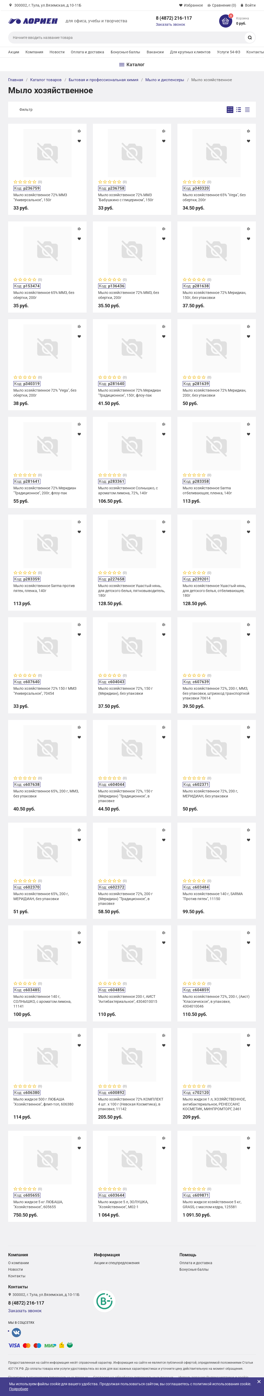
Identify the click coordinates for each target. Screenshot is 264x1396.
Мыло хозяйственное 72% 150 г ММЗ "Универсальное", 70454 (44, 690)
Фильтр (26, 109)
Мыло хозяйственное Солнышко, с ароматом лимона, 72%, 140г (128, 490)
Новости (57, 52)
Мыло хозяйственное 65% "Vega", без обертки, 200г (214, 197)
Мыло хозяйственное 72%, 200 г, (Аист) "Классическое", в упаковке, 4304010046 (216, 1001)
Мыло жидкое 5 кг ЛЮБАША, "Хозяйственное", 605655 (38, 1204)
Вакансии (155, 52)
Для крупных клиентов (190, 52)
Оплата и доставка (87, 52)
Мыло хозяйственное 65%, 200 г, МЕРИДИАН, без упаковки (41, 896)
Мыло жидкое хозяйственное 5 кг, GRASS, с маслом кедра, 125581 (212, 1204)
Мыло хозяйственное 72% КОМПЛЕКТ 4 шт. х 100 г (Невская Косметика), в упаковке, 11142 (130, 1104)
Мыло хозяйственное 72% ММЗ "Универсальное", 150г (40, 197)
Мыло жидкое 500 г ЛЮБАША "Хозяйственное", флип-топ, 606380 (43, 1101)
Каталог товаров (46, 79)
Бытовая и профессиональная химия (103, 79)
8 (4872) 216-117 (174, 18)
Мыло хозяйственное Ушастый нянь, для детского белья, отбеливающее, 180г (214, 590)
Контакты (16, 1276)
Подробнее (18, 1389)
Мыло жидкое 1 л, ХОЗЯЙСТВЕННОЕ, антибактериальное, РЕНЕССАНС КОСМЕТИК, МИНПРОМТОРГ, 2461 (214, 1104)
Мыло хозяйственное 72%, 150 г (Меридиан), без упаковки (125, 690)
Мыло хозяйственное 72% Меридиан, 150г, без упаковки (214, 294)
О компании (18, 1263)
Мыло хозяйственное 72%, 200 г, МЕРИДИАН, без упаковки (210, 793)
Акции (13, 52)
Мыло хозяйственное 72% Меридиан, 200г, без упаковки (214, 392)
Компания (34, 52)
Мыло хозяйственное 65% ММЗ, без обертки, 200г (43, 294)
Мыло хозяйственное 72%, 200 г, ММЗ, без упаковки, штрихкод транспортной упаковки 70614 (216, 693)
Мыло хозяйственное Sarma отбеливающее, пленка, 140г (207, 490)
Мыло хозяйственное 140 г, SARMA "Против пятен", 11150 (213, 896)
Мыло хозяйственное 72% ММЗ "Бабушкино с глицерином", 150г (126, 197)
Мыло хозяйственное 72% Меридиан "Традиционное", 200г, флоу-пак (44, 490)
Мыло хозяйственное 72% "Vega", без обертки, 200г (44, 392)
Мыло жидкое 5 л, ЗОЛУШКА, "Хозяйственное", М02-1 (123, 1204)
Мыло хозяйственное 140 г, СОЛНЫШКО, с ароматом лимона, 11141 (42, 1001)
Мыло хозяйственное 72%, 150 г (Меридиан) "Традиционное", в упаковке (125, 796)
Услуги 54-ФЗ (228, 52)
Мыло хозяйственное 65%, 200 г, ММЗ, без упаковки (46, 793)
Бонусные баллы (125, 52)
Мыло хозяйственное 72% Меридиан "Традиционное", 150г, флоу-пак (129, 392)
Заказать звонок (170, 24)
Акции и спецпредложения (117, 1263)
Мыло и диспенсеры (164, 79)
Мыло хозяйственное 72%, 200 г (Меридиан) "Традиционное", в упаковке (125, 898)
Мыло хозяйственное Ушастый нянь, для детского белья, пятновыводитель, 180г (131, 590)
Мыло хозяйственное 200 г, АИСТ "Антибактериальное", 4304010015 (127, 998)
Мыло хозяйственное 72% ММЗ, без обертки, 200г (128, 294)
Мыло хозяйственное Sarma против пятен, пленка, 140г (44, 588)
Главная (15, 79)
